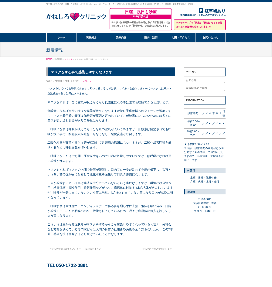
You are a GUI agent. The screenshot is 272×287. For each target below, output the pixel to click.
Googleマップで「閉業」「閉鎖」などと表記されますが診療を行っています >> (199, 24)
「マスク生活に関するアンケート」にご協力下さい (73, 249)
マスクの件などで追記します (158, 249)
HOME (49, 59)
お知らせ (68, 59)
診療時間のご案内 (196, 88)
